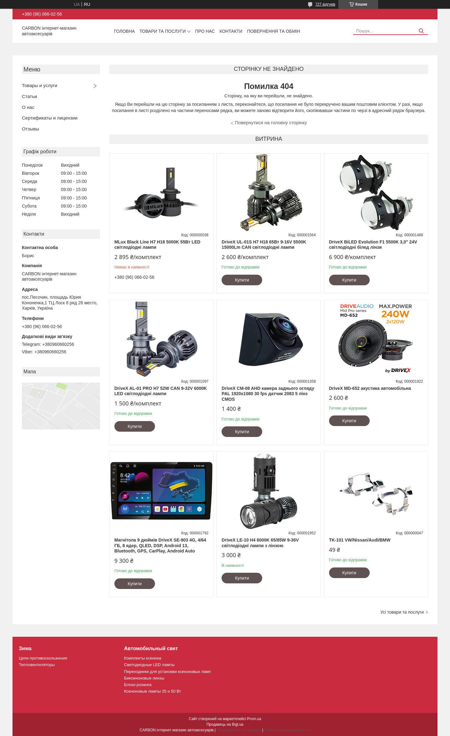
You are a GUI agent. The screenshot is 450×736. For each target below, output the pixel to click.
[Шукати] (421, 31)
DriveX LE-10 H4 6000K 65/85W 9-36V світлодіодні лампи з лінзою (260, 542)
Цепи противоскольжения (43, 658)
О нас (28, 107)
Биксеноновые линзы (144, 678)
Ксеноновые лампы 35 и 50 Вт (152, 691)
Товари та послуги (162, 31)
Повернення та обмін (273, 31)
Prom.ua (254, 719)
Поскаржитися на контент (239, 730)
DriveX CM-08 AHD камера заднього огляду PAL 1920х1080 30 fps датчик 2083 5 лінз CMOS (268, 394)
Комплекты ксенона (142, 658)
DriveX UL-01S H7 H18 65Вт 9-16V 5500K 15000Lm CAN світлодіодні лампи (264, 244)
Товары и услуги (39, 85)
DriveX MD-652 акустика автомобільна (370, 388)
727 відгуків (325, 4)
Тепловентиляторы (37, 664)
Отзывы (30, 128)
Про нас (205, 31)
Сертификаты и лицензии (50, 117)
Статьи (29, 96)
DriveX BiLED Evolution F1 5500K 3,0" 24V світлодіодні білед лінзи (373, 244)
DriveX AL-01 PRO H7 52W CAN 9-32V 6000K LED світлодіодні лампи (160, 391)
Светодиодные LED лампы (149, 664)
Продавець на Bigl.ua (225, 724)
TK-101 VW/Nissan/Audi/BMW (360, 539)
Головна (124, 31)
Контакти (230, 31)
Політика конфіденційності (287, 730)
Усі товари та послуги (402, 612)
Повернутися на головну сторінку (271, 122)
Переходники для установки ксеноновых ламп (167, 671)
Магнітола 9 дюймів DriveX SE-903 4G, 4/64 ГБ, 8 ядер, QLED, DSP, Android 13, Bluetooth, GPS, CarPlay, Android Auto (160, 545)
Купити (242, 279)
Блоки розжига (138, 684)
